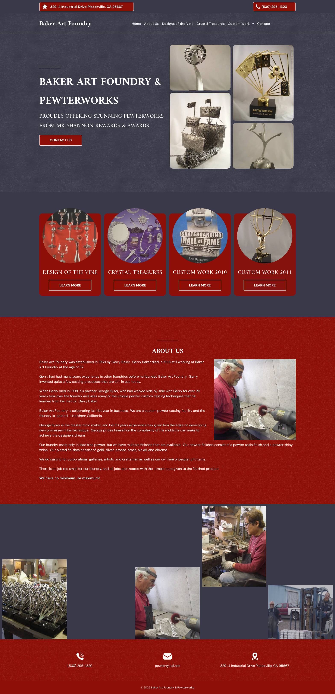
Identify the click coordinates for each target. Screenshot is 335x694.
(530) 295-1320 (80, 665)
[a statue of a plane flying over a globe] (200, 68)
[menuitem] (135, 23)
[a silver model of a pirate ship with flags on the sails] (200, 131)
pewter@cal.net (167, 665)
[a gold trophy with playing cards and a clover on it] (263, 83)
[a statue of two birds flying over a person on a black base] (263, 146)
